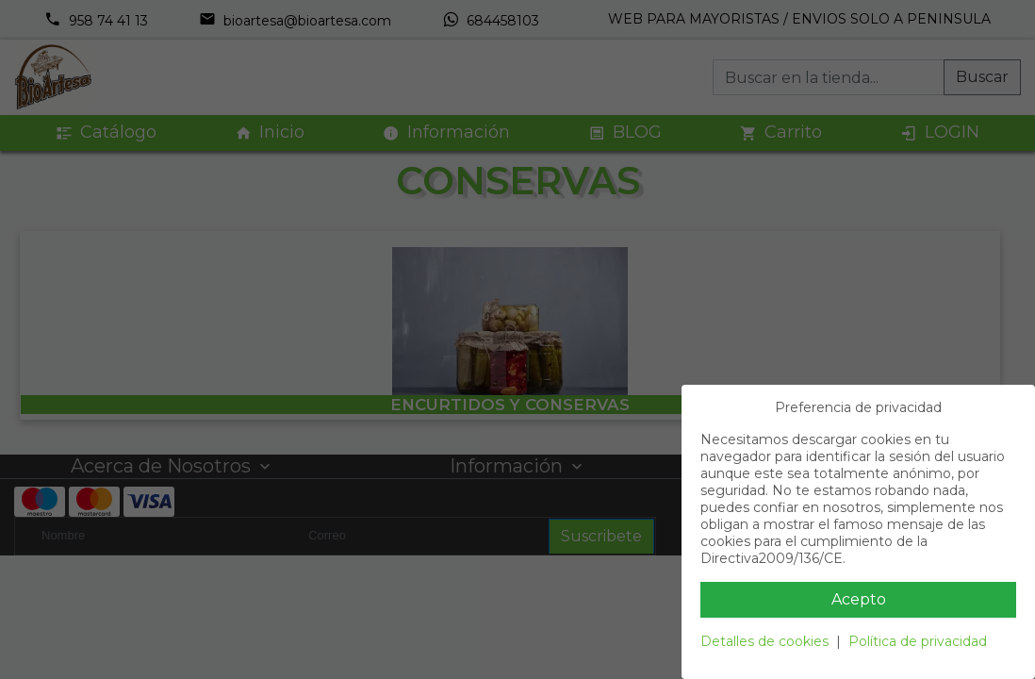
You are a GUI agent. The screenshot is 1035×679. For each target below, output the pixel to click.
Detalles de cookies (764, 641)
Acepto (858, 599)
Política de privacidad (917, 641)
